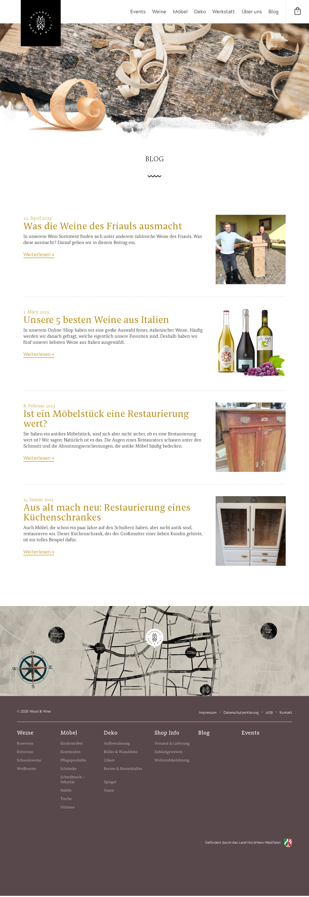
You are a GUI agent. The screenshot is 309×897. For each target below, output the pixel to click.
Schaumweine (29, 761)
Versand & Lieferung (172, 744)
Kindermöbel (71, 744)
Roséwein (25, 744)
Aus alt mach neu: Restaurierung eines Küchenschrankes (106, 513)
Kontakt (286, 714)
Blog (273, 11)
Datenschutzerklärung (241, 714)
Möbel (178, 11)
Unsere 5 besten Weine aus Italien (96, 321)
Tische (66, 799)
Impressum (208, 714)
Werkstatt (223, 11)
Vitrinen (67, 808)
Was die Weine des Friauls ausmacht (102, 227)
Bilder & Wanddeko (121, 752)
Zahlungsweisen (168, 752)
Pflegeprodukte (73, 761)
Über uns (251, 11)
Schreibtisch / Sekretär (72, 780)
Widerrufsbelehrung (171, 761)
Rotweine (25, 752)
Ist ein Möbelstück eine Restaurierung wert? (106, 420)
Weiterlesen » (38, 256)
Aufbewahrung (117, 744)
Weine (157, 11)
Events (135, 11)
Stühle (66, 791)
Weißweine (26, 769)
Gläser (109, 761)
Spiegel (110, 783)
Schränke (68, 769)
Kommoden (70, 752)
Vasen (109, 791)
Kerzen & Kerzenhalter (123, 769)
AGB (269, 714)
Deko (199, 11)
